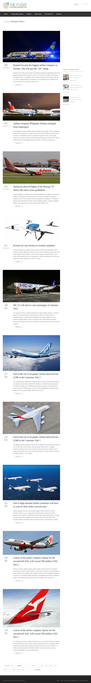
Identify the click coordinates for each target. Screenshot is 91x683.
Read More (17, 84)
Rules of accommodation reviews (71, 680)
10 (33, 665)
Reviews (58, 14)
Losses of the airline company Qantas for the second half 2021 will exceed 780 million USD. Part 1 (35, 633)
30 (13, 669)
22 (5, 669)
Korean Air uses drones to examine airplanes (34, 245)
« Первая (19, 665)
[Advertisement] (74, 49)
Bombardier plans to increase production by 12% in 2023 (76, 87)
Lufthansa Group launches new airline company (75, 99)
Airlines (29, 14)
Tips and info (49, 14)
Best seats (38, 14)
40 (18, 669)
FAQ (62, 680)
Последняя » (38, 669)
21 (55, 665)
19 (46, 665)
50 (22, 669)
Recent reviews (84, 680)
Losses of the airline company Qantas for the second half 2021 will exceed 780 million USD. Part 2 (35, 561)
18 (42, 665)
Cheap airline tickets (17, 14)
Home (6, 14)
